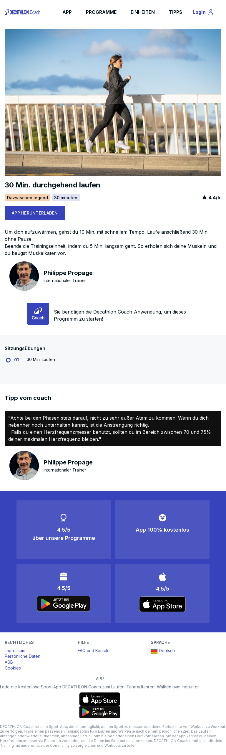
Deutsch (163, 651)
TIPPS (175, 12)
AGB (9, 662)
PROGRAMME (101, 12)
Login (206, 13)
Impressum (15, 650)
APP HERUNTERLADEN (35, 212)
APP (67, 12)
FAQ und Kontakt (94, 650)
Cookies (13, 667)
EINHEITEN (143, 12)
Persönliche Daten (22, 656)
